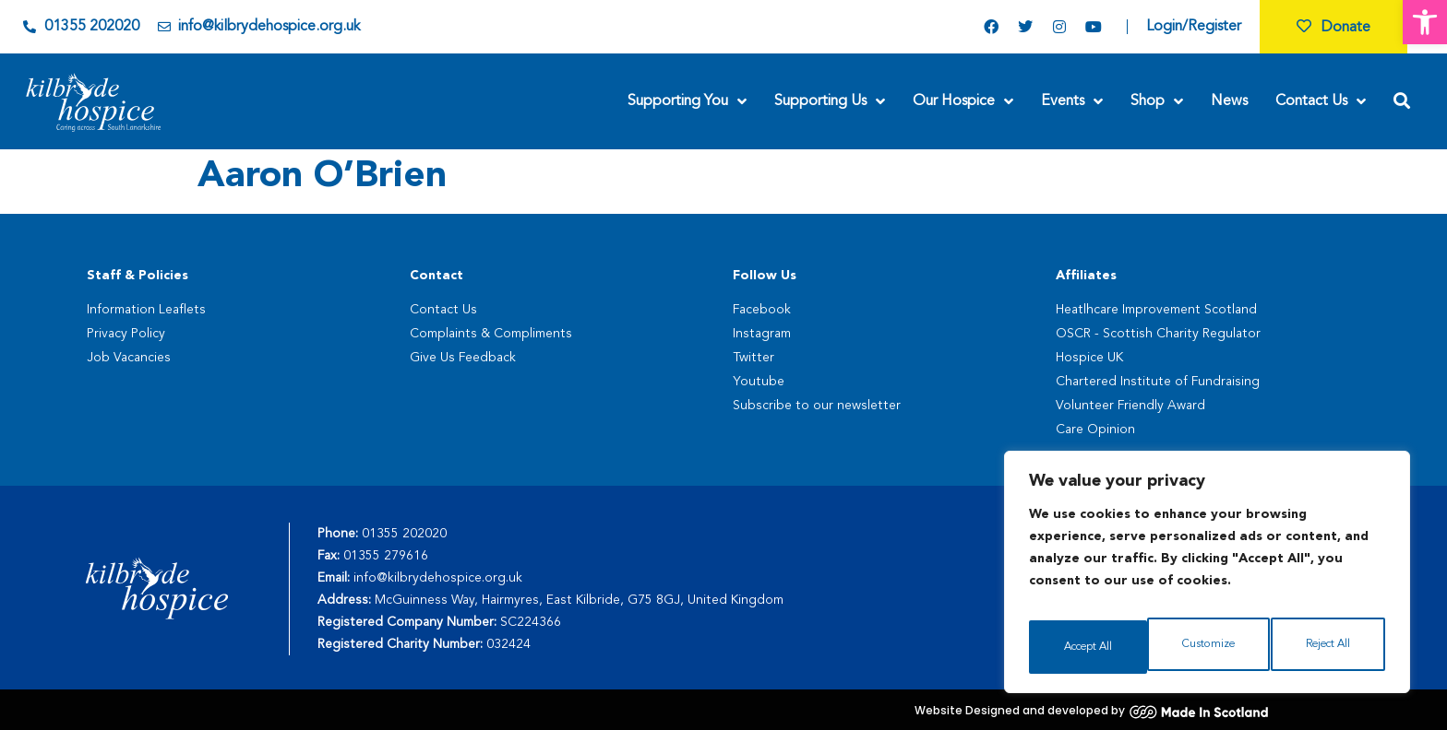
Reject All (1208, 647)
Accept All (1327, 647)
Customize (1087, 647)
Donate (1333, 27)
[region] (1207, 579)
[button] (1425, 22)
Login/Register (1193, 26)
